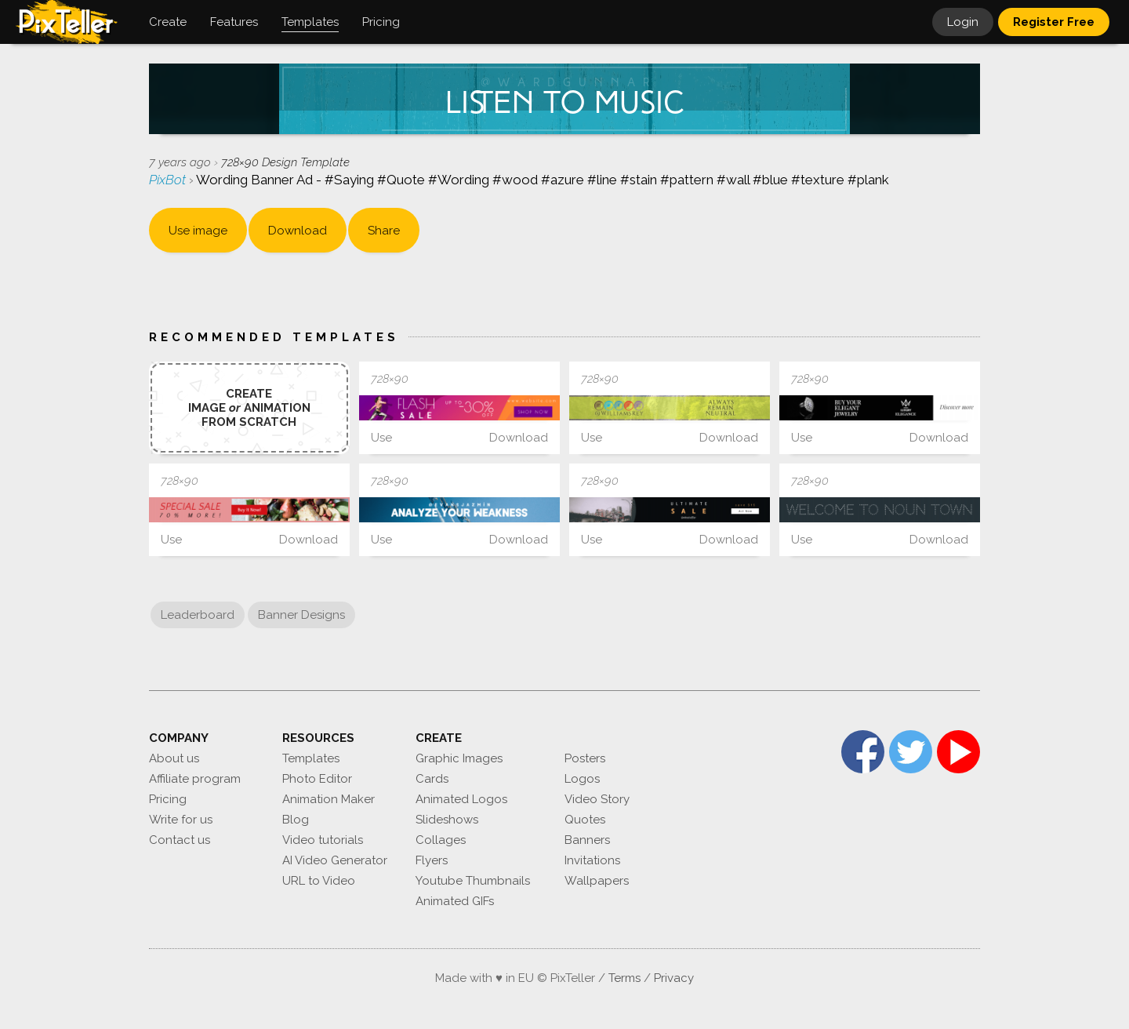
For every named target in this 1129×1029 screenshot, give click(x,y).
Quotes (584, 820)
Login (962, 22)
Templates (310, 758)
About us (174, 758)
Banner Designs (301, 615)
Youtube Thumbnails (473, 881)
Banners (587, 840)
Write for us (180, 820)
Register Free (1054, 22)
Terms (624, 978)
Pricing (168, 799)
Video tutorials (322, 840)
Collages (441, 840)
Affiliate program (195, 779)
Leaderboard (197, 615)
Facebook (862, 751)
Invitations (592, 860)
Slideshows (447, 820)
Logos (582, 779)
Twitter (910, 751)
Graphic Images (459, 758)
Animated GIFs (455, 901)
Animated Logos (461, 799)
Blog (295, 820)
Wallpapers (596, 881)
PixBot (169, 179)
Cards (432, 779)
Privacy (674, 978)
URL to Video (318, 881)
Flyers (432, 860)
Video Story (597, 799)
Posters (584, 758)
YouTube (958, 751)
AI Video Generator (334, 860)
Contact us (179, 840)
